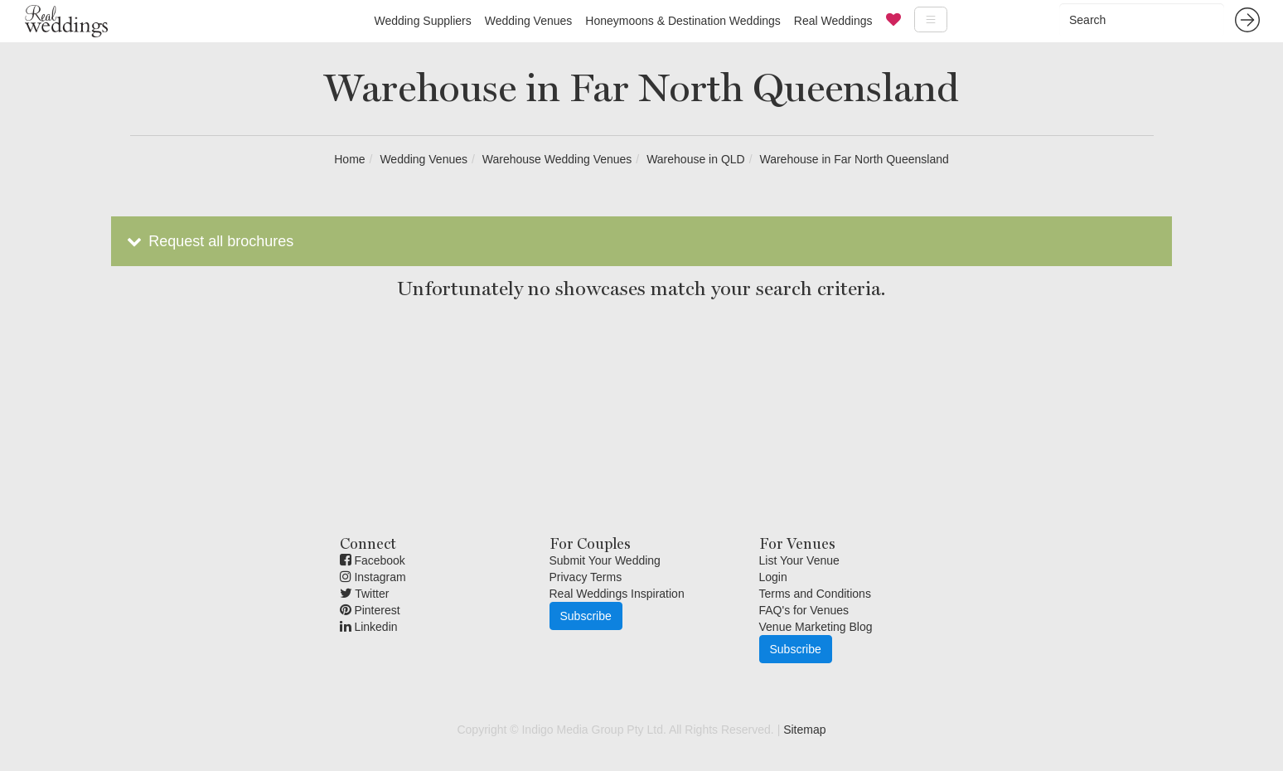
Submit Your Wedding (605, 560)
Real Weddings (833, 20)
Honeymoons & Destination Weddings (683, 20)
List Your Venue (799, 560)
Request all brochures (208, 241)
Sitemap (804, 729)
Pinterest (370, 610)
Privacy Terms (586, 577)
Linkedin (369, 626)
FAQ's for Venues (804, 610)
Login (773, 577)
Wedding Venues (529, 20)
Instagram (373, 577)
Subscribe (586, 616)
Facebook (372, 560)
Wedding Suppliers (422, 20)
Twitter (365, 593)
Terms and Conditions (815, 593)
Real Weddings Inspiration (617, 593)
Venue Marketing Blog (816, 626)
